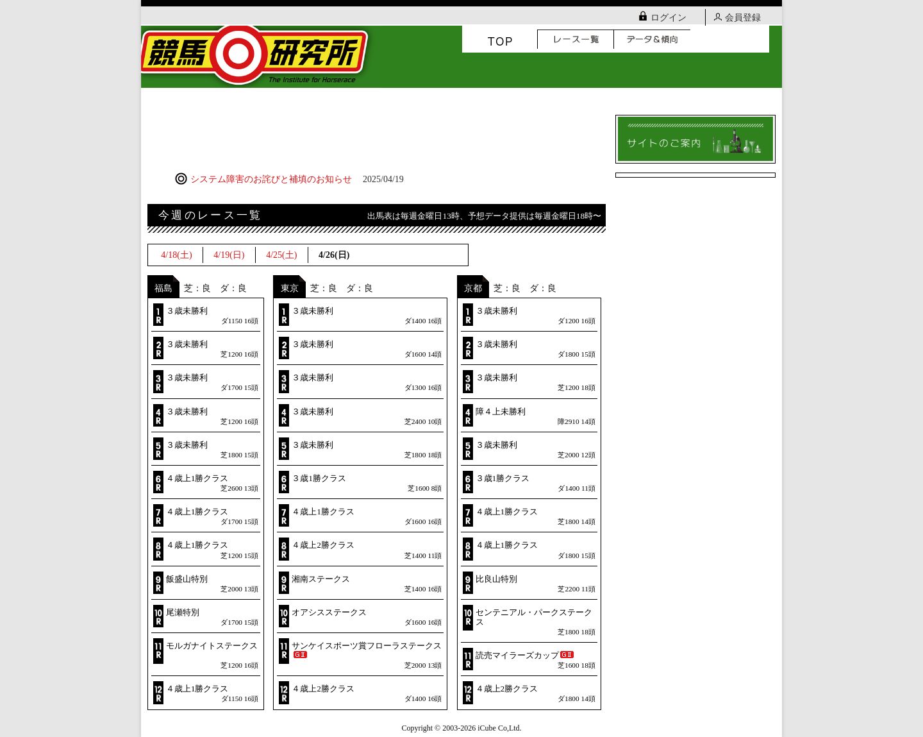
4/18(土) (176, 255)
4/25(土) (281, 255)
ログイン (662, 17)
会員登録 (737, 17)
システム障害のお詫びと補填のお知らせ (289, 179)
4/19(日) (228, 255)
